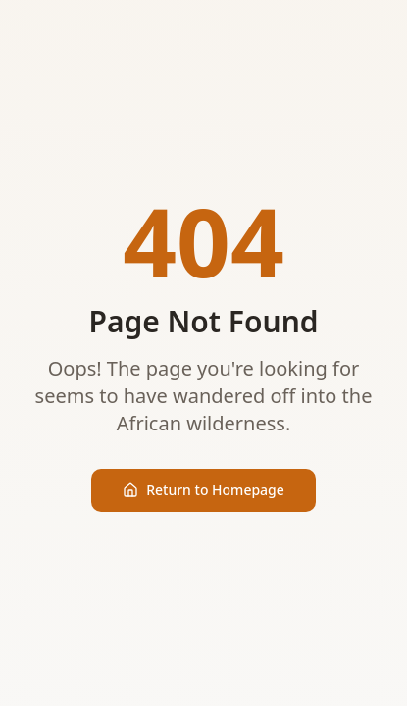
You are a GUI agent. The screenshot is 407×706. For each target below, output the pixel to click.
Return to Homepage (203, 489)
